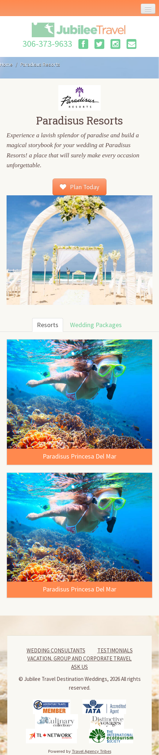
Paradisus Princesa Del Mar (79, 456)
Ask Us (79, 666)
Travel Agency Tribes (91, 751)
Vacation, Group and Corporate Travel (79, 658)
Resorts (47, 325)
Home (6, 64)
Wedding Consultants (56, 650)
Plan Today (79, 187)
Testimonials (115, 650)
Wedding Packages (96, 325)
